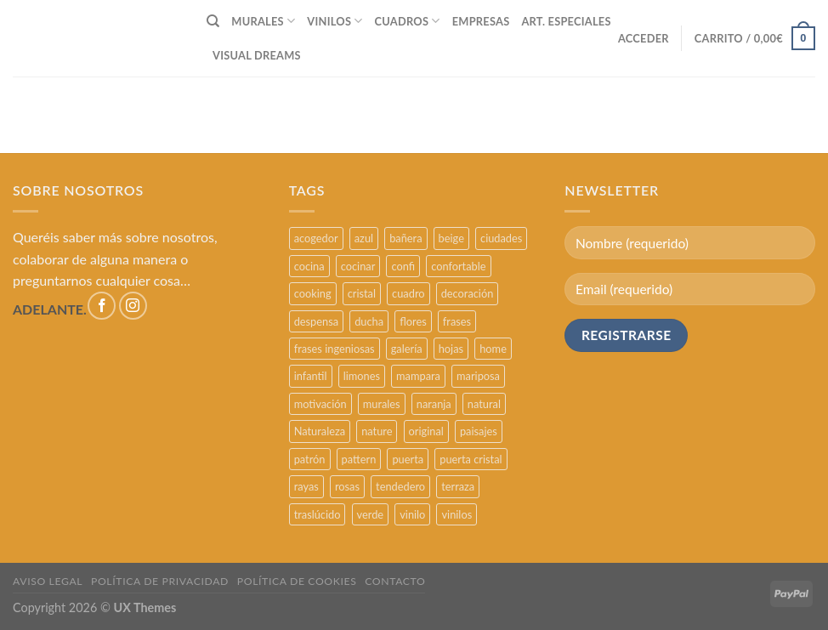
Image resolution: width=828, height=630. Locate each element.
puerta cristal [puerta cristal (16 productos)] (471, 459)
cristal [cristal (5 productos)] (362, 293)
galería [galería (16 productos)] (407, 348)
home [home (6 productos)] (493, 348)
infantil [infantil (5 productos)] (310, 376)
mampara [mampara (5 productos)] (418, 376)
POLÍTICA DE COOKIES (297, 581)
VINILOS (334, 21)
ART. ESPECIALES (565, 21)
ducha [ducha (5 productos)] (368, 321)
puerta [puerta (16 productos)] (407, 459)
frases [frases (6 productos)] (457, 321)
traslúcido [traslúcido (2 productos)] (317, 514)
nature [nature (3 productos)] (376, 431)
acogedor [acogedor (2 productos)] (316, 238)
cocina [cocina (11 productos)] (309, 266)
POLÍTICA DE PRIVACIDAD (160, 581)
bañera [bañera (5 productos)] (405, 238)
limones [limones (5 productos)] (361, 376)
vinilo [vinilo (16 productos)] (412, 514)
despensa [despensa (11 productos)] (316, 321)
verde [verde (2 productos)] (370, 514)
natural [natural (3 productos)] (484, 404)
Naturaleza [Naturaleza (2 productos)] (319, 431)
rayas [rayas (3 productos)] (306, 486)
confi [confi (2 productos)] (403, 266)
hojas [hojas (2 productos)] (451, 348)
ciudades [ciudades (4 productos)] (501, 238)
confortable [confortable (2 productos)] (458, 266)
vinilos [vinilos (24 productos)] (456, 514)
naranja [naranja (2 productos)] (434, 404)
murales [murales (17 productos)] (381, 404)
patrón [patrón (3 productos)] (310, 459)
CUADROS (407, 21)
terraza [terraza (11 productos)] (457, 486)
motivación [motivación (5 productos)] (320, 404)
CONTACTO (395, 581)
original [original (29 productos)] (426, 431)
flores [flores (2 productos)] (413, 321)
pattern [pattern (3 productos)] (359, 459)
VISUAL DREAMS (257, 55)
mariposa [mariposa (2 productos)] (478, 376)
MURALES (263, 21)
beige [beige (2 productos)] (451, 238)
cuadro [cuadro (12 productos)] (408, 293)
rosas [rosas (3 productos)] (347, 486)
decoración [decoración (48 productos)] (467, 293)
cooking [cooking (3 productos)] (313, 293)
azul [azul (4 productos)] (363, 238)
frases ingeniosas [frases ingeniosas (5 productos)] (334, 348)
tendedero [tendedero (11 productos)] (400, 486)
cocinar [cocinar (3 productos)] (358, 266)
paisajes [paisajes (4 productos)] (478, 431)
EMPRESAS (481, 21)
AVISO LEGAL (47, 581)
